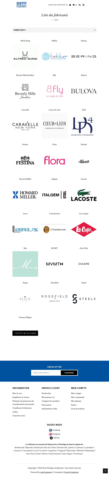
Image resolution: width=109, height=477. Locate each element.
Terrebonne (78, 453)
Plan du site (17, 393)
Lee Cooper (83, 213)
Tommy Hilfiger (25, 317)
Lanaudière (89, 447)
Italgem (54, 179)
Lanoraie (17, 450)
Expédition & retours (20, 397)
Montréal (80, 450)
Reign (25, 282)
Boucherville (62, 447)
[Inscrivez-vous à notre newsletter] (46, 372)
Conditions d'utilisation (22, 408)
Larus (25, 213)
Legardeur (52, 450)
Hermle (84, 144)
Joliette (71, 447)
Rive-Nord (30, 453)
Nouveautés (46, 405)
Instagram (54, 434)
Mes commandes (77, 397)
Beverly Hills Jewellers (25, 75)
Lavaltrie (43, 450)
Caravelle (25, 110)
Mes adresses (76, 401)
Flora (54, 144)
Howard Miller (25, 179)
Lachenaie (79, 447)
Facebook (54, 430)
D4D (84, 110)
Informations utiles (49, 408)
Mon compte (76, 393)
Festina (25, 144)
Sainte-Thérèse (42, 453)
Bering (84, 40)
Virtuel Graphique (71, 472)
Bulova (84, 75)
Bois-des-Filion (50, 447)
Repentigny (90, 450)
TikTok (54, 437)
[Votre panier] (75, 5)
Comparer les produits (51, 401)
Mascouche (71, 450)
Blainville (29, 447)
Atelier (15, 412)
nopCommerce (46, 472)
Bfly (54, 75)
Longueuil (62, 450)
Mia (25, 248)
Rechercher (46, 393)
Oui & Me (84, 248)
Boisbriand (38, 447)
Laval (36, 450)
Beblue (54, 40)
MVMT (54, 248)
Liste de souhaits (77, 408)
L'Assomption (27, 450)
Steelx (83, 282)
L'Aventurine (54, 213)
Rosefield (54, 282)
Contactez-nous (18, 415)
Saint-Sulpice (67, 453)
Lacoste (84, 179)
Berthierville (19, 447)
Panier (73, 405)
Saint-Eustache (55, 453)
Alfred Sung (25, 40)
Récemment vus (48, 397)
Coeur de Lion (54, 110)
